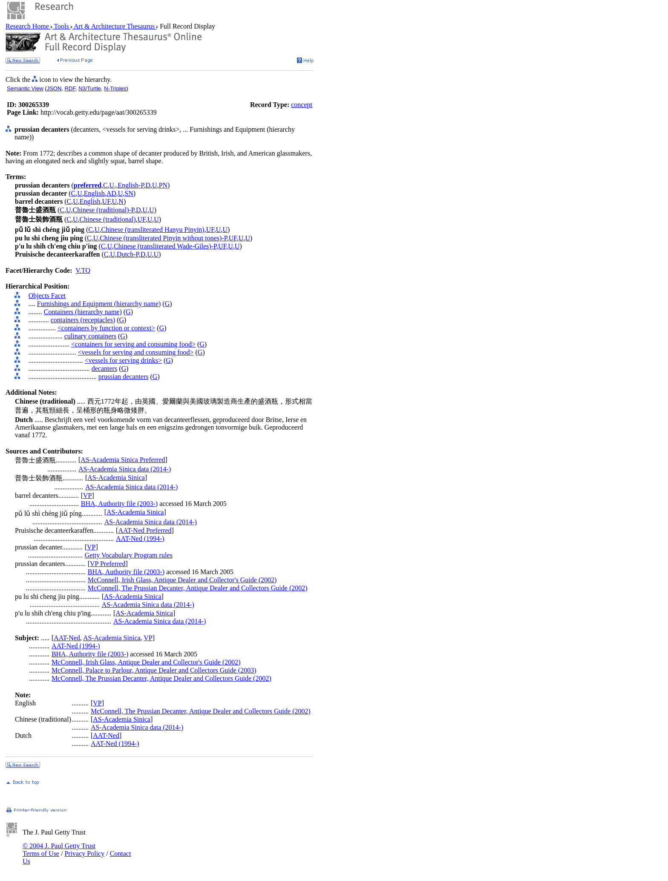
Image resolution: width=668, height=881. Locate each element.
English (94, 193)
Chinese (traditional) (108, 219)
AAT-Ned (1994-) (140, 538)
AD (111, 193)
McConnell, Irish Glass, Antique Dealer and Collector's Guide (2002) (182, 579)
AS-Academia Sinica (116, 477)
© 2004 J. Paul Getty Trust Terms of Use (59, 849)
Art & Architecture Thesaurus (114, 26)
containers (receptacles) (83, 320)
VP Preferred (107, 563)
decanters (104, 368)
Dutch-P (128, 254)
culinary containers (90, 336)
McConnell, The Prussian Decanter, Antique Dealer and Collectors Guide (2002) (198, 588)
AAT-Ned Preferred (144, 530)
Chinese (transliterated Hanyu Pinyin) (152, 229)
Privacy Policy (84, 853)
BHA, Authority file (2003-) (119, 503)
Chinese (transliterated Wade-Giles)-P (165, 246)
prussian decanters (123, 376)
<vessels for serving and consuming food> (136, 352)
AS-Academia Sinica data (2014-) (124, 469)
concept (301, 104)
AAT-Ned (67, 637)
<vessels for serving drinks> (123, 360)
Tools (61, 26)
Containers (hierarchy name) (83, 311)
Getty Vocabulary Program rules (129, 555)
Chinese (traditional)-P (103, 210)
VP (87, 495)
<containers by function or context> (106, 328)
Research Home (28, 26)
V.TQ (82, 270)
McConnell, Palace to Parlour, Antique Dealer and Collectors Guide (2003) (154, 670)
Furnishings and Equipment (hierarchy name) (99, 303)
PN (163, 185)
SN (128, 193)
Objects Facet (47, 295)
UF (106, 201)
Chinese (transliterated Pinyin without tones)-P (163, 238)
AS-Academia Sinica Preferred (123, 459)
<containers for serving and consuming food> (133, 344)
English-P (131, 185)
